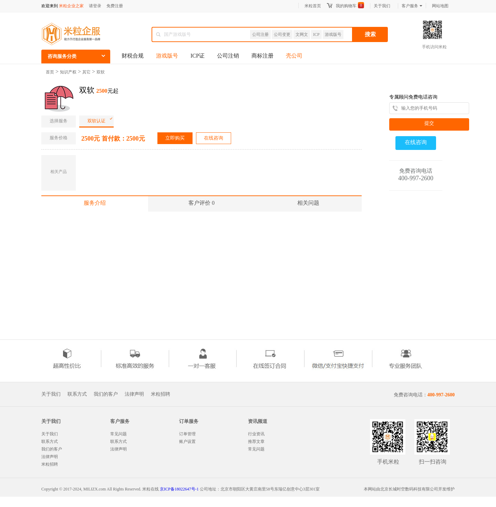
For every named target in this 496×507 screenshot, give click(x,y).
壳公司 (294, 56)
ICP (316, 34)
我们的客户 (106, 394)
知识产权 (68, 72)
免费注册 (114, 5)
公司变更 (282, 34)
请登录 (95, 5)
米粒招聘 (160, 394)
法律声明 (134, 394)
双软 (100, 72)
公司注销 (228, 56)
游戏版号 (333, 34)
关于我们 (382, 5)
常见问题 (118, 434)
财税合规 (133, 56)
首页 (50, 72)
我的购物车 (346, 5)
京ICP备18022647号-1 (179, 489)
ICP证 (197, 56)
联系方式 (77, 394)
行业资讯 (256, 434)
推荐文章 (256, 441)
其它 (86, 72)
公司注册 (260, 34)
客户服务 (412, 5)
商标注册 (262, 56)
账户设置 (187, 441)
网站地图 (440, 5)
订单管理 (187, 434)
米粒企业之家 (71, 5)
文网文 (302, 34)
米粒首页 (312, 5)
